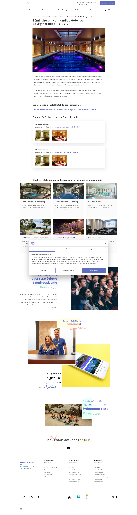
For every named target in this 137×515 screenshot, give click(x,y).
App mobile (107, 10)
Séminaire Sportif (97, 469)
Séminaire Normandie (74, 479)
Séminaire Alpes (72, 476)
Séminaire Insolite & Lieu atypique (101, 476)
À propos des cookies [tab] (95, 249)
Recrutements (47, 469)
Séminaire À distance (98, 465)
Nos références (48, 474)
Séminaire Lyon (72, 467)
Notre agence (47, 462)
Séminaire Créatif (97, 479)
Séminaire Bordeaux (73, 469)
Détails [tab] (68, 249)
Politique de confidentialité (110, 509)
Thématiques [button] (46, 10)
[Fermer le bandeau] (105, 243)
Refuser (43, 270)
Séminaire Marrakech (73, 484)
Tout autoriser (93, 270)
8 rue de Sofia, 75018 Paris (27, 466)
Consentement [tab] (42, 249)
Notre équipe (47, 465)
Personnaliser (68, 270)
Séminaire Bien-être (98, 481)
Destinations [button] (30, 10)
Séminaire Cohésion (98, 462)
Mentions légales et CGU (96, 509)
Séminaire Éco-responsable (100, 474)
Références (78, 10)
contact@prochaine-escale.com (87, 2)
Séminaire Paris (72, 462)
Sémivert (92, 10)
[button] (62, 69)
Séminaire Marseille (73, 472)
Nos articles (47, 472)
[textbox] (68, 86)
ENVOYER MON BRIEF (107, 3)
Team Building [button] (62, 10)
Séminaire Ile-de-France (74, 474)
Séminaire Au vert (97, 467)
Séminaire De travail (98, 484)
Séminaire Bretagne (73, 481)
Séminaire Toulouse (73, 465)
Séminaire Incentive (98, 472)
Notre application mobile (50, 467)
